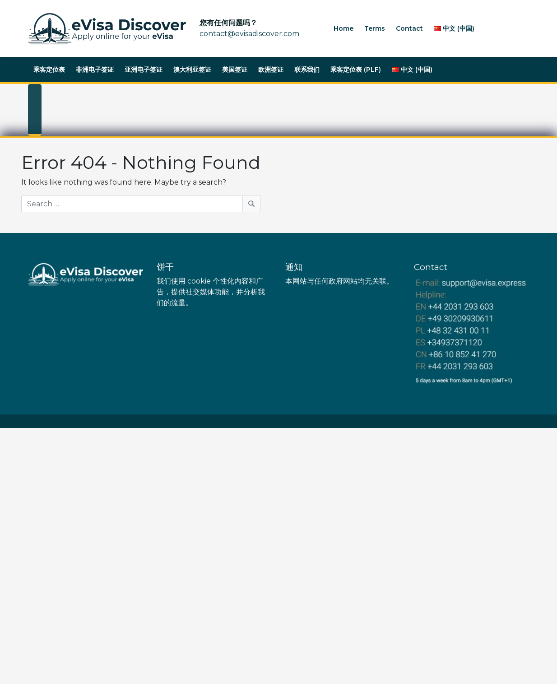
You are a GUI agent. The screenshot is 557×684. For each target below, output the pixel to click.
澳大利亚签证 (192, 69)
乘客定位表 (49, 69)
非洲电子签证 (95, 69)
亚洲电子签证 (143, 69)
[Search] (140, 203)
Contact (409, 28)
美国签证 (234, 69)
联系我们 (307, 69)
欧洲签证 (270, 69)
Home (343, 28)
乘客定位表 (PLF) (355, 69)
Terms (374, 28)
